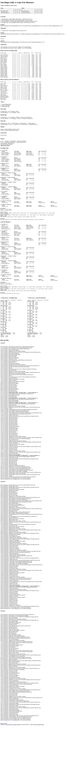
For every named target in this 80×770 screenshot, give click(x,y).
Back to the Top (3, 767)
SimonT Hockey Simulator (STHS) (13, 768)
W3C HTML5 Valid (40, 768)
